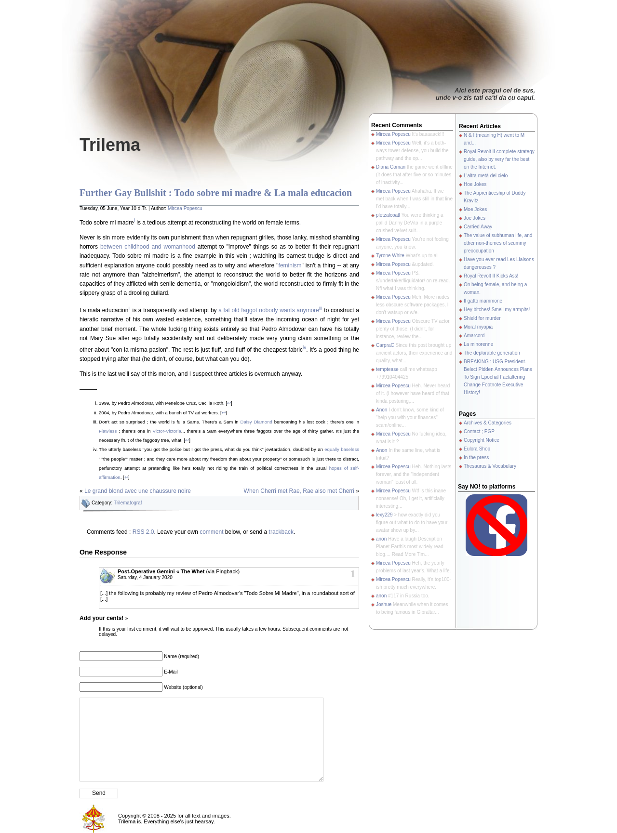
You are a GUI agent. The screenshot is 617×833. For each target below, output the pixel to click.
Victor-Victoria (166, 431)
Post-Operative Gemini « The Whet (161, 571)
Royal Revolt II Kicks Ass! (491, 275)
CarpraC (385, 345)
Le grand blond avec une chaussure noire (137, 491)
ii (129, 308)
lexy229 (384, 514)
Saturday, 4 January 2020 (145, 577)
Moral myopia (478, 327)
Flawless (108, 431)
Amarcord (474, 335)
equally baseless (341, 449)
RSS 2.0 (143, 532)
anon (381, 539)
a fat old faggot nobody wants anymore (268, 310)
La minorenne (478, 344)
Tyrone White (390, 255)
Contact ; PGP (479, 431)
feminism (290, 265)
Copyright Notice (481, 440)
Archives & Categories (487, 422)
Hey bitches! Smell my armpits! (497, 309)
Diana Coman (390, 167)
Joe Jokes (474, 218)
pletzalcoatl (388, 215)
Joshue (383, 604)
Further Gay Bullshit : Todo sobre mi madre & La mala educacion (216, 192)
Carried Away (478, 226)
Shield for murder (482, 318)
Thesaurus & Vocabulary (490, 466)
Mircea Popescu (185, 208)
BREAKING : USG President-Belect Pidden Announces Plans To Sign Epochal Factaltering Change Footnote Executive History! (498, 377)
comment (211, 532)
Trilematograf (128, 502)
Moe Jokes (475, 209)
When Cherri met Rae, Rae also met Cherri (299, 491)
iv (304, 347)
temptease (387, 369)
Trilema (110, 145)
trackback (281, 532)
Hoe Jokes (475, 184)
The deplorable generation (492, 353)
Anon (381, 409)
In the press (476, 457)
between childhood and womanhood (147, 246)
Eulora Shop (477, 448)
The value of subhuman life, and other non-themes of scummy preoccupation (498, 243)
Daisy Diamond (256, 421)
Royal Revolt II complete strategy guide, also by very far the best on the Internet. (499, 159)
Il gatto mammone (483, 301)
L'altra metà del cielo (486, 175)
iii (320, 308)
